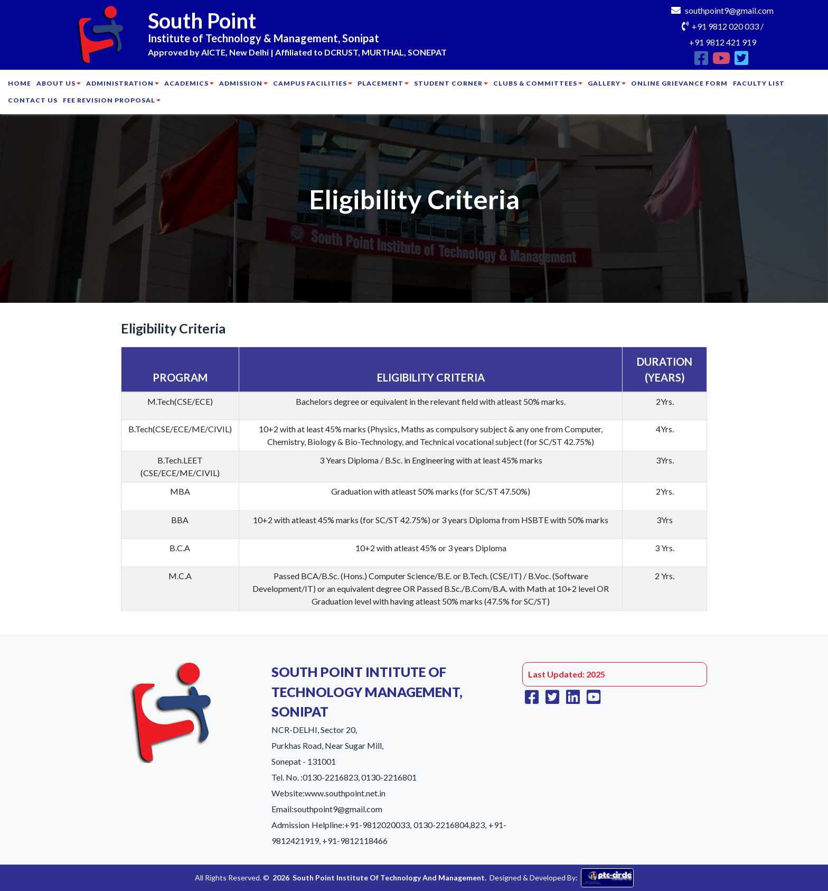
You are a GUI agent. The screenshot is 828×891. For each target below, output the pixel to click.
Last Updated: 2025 (566, 674)
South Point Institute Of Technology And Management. (389, 877)
